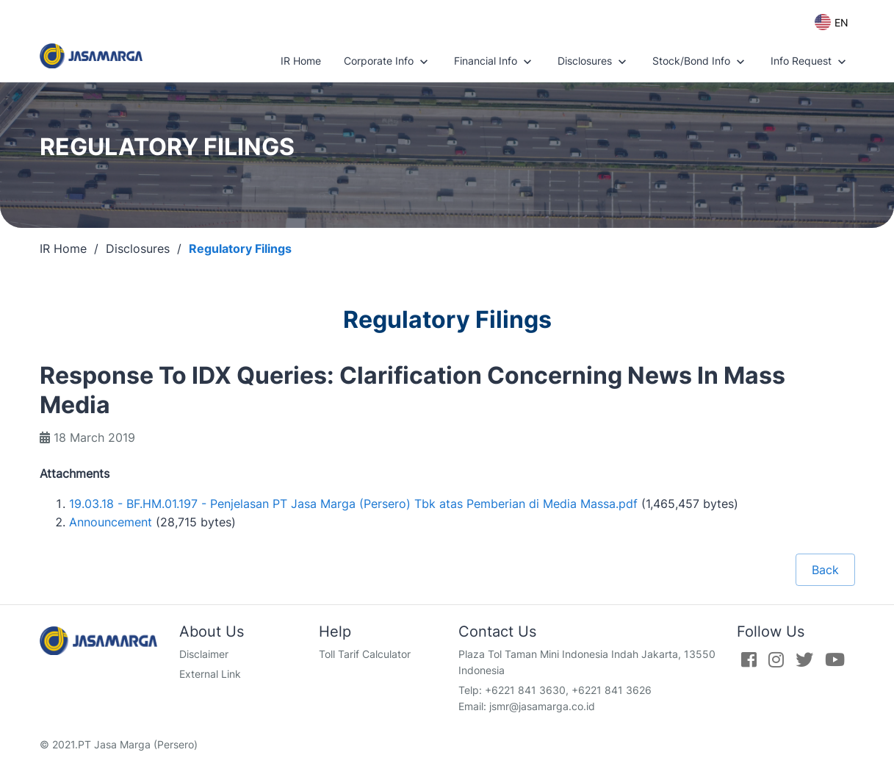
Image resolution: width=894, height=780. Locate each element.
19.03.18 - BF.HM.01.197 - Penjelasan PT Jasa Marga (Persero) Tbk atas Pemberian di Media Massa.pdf (353, 503)
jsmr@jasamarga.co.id (542, 706)
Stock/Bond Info (700, 61)
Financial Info (494, 61)
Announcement (110, 522)
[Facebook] (749, 659)
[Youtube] (835, 659)
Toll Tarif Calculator (365, 654)
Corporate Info (387, 61)
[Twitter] (804, 659)
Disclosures (594, 61)
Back (825, 569)
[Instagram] (776, 659)
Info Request (810, 61)
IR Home (301, 60)
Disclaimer (203, 654)
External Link (210, 674)
